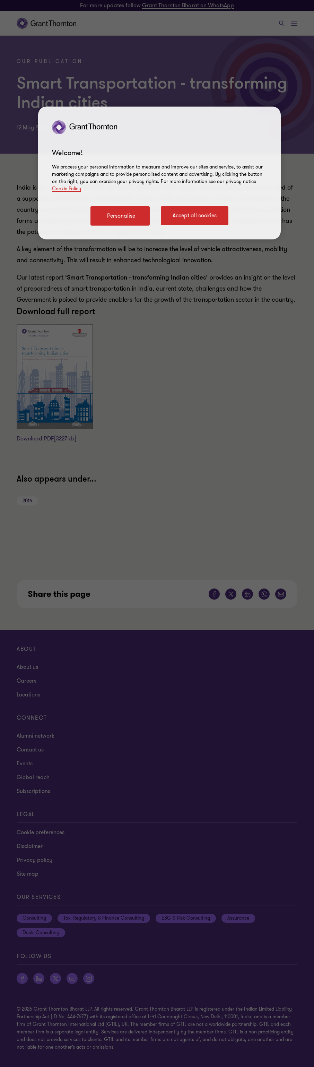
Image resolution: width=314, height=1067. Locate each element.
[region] (159, 173)
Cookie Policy (66, 188)
